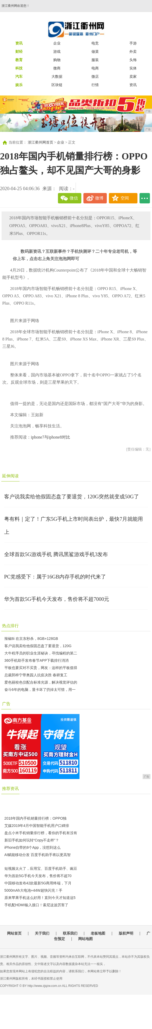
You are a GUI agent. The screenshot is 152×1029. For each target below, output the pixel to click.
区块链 (56, 85)
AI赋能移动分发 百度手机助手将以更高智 (37, 855)
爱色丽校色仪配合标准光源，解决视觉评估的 (40, 682)
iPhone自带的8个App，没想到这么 (32, 847)
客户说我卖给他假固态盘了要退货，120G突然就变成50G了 (71, 496)
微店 (95, 76)
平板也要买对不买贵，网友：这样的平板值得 (40, 668)
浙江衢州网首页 (40, 142)
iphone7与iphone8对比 (50, 437)
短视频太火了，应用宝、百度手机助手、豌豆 (40, 868)
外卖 (133, 51)
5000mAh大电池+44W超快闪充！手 (33, 890)
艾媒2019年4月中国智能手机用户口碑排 (36, 826)
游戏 (57, 51)
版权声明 (126, 933)
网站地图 (85, 939)
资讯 (133, 85)
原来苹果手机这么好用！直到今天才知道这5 (40, 898)
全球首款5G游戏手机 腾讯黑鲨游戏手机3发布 (56, 554)
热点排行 (10, 625)
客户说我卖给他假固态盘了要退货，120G (37, 646)
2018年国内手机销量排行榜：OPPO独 (35, 818)
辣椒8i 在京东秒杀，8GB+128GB (31, 638)
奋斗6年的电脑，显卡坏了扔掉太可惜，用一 (40, 689)
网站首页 (14, 933)
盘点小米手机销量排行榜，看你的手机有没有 (40, 833)
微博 (99, 198)
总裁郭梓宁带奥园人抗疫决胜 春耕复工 (35, 675)
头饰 (133, 60)
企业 (57, 43)
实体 (133, 68)
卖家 (133, 76)
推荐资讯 (10, 788)
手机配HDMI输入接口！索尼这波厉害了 (36, 905)
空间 (125, 198)
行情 (95, 85)
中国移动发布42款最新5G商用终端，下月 (37, 883)
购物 (57, 60)
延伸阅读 (10, 476)
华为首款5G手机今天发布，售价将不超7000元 (56, 599)
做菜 (95, 51)
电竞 (95, 43)
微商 (57, 68)
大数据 (56, 76)
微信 (74, 198)
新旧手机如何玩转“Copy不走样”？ (31, 840)
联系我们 (70, 933)
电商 (95, 68)
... (145, 198)
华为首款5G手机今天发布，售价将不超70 (37, 876)
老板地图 (98, 933)
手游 (133, 43)
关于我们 (42, 933)
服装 (95, 60)
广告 (6, 704)
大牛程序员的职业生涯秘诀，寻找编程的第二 (40, 653)
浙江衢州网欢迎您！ (16, 6)
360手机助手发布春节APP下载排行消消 (36, 660)
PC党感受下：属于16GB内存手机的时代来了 (55, 577)
